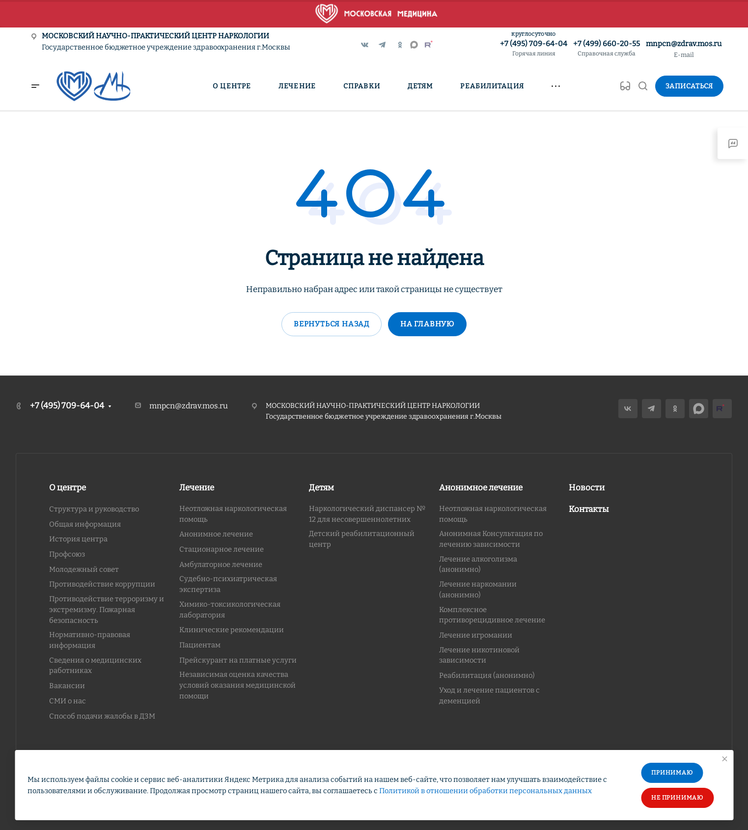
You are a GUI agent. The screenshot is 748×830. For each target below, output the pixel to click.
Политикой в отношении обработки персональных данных (485, 790)
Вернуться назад (331, 324)
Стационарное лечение (221, 549)
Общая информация (85, 524)
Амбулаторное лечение (220, 564)
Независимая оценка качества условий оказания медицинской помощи (237, 685)
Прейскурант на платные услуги (238, 660)
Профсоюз (67, 554)
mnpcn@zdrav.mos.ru (683, 43)
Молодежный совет (84, 569)
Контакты (589, 509)
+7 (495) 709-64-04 (533, 48)
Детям (321, 487)
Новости (587, 487)
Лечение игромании (475, 635)
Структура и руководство (94, 509)
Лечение (196, 487)
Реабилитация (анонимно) (487, 675)
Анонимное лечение (216, 534)
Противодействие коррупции (102, 584)
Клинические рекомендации (231, 629)
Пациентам (200, 645)
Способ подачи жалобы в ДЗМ (102, 716)
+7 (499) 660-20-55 (606, 48)
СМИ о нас (67, 700)
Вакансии (67, 685)
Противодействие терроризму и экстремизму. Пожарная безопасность (106, 609)
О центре (67, 487)
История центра (78, 539)
